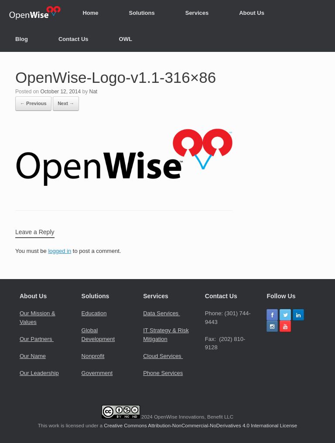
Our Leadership (39, 373)
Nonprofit (93, 356)
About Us (251, 13)
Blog (21, 39)
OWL (125, 39)
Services (197, 13)
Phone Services (163, 373)
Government (97, 373)
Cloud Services (163, 356)
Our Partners (37, 339)
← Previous (33, 103)
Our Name (33, 356)
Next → (66, 103)
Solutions (142, 13)
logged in (59, 251)
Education (94, 313)
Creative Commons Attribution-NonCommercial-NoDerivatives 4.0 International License (200, 425)
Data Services (161, 313)
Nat (93, 92)
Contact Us (73, 39)
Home (90, 13)
